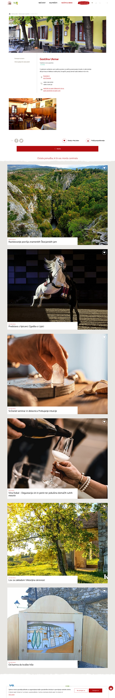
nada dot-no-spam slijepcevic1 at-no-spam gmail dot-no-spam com (53, 89)
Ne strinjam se (81, 690)
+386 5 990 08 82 (48, 82)
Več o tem (12, 695)
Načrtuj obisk (15, 14)
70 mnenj (42, 64)
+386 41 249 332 (47, 84)
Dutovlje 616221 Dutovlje (47, 77)
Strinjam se (95, 690)
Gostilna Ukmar (34, 14)
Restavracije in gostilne (24, 14)
